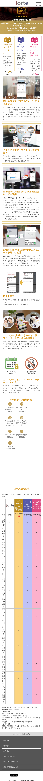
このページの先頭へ (21, 734)
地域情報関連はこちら (11, 767)
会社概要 (6, 740)
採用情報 (6, 746)
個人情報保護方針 (9, 756)
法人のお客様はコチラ (11, 762)
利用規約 (6, 751)
